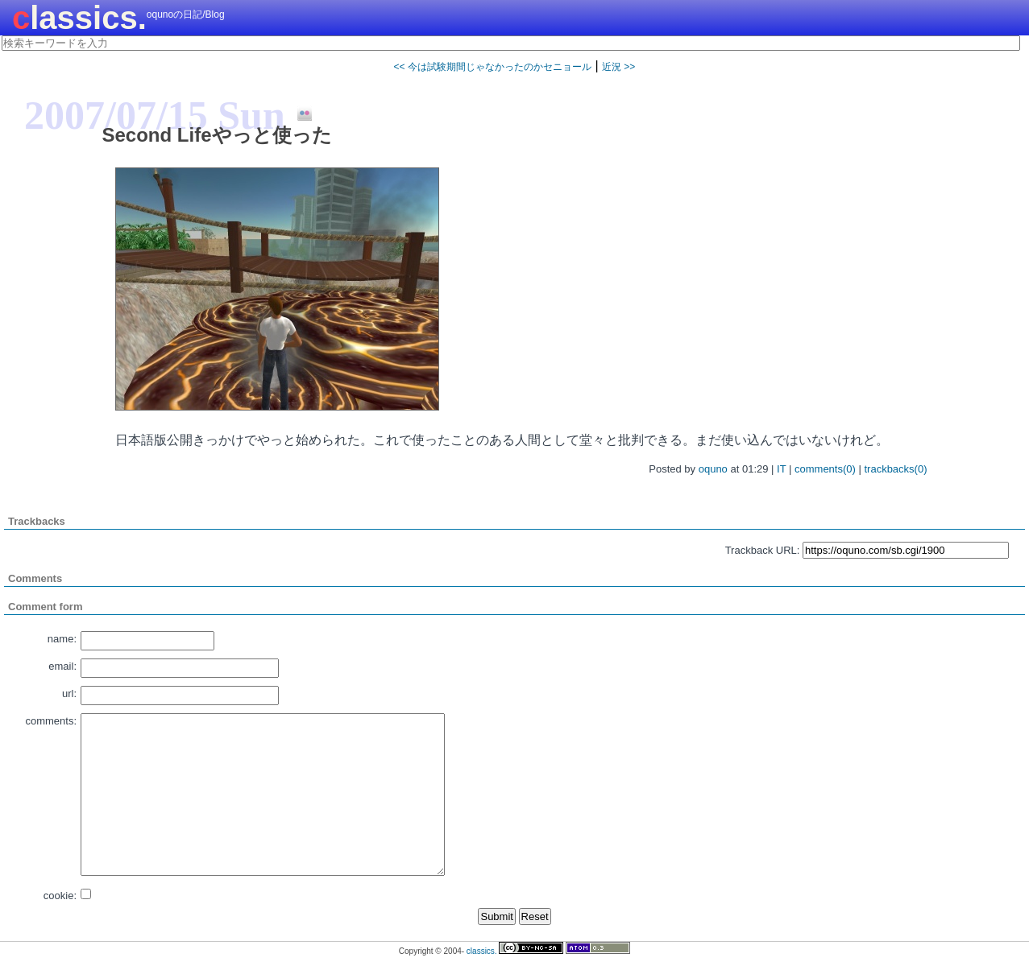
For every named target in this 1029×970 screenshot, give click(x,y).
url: (69, 693)
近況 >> (618, 66)
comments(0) (825, 469)
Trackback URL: (762, 550)
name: (62, 639)
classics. (79, 17)
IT (781, 469)
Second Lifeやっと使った (217, 135)
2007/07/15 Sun (154, 115)
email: (62, 666)
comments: (51, 721)
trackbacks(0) (895, 469)
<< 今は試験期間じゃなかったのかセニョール (492, 66)
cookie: (60, 896)
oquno (713, 469)
